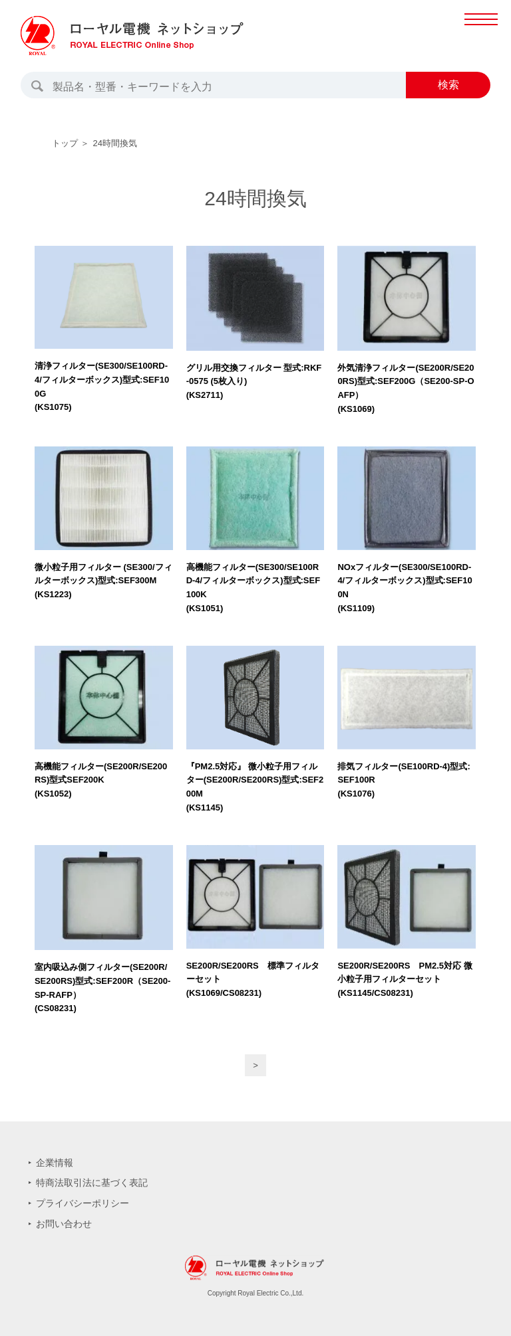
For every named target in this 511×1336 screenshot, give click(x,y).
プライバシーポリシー (82, 1203)
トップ (65, 143)
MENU (480, 33)
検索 (448, 84)
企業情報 (54, 1162)
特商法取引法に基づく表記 (92, 1182)
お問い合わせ (64, 1223)
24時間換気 (115, 143)
